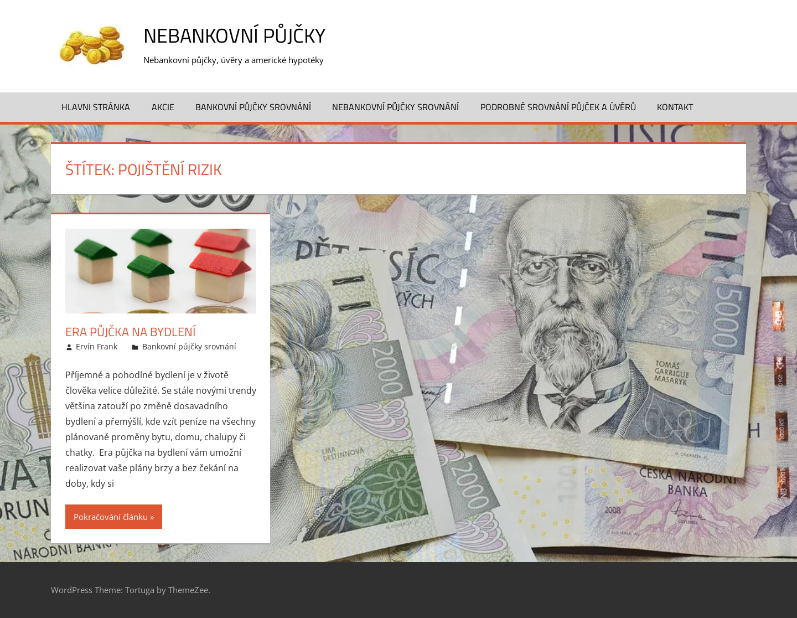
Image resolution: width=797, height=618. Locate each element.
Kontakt (675, 107)
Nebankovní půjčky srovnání (395, 107)
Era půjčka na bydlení (130, 331)
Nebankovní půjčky (234, 35)
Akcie (163, 107)
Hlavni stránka (95, 107)
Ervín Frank (96, 346)
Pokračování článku (111, 516)
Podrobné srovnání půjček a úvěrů (558, 107)
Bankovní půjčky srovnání (253, 107)
